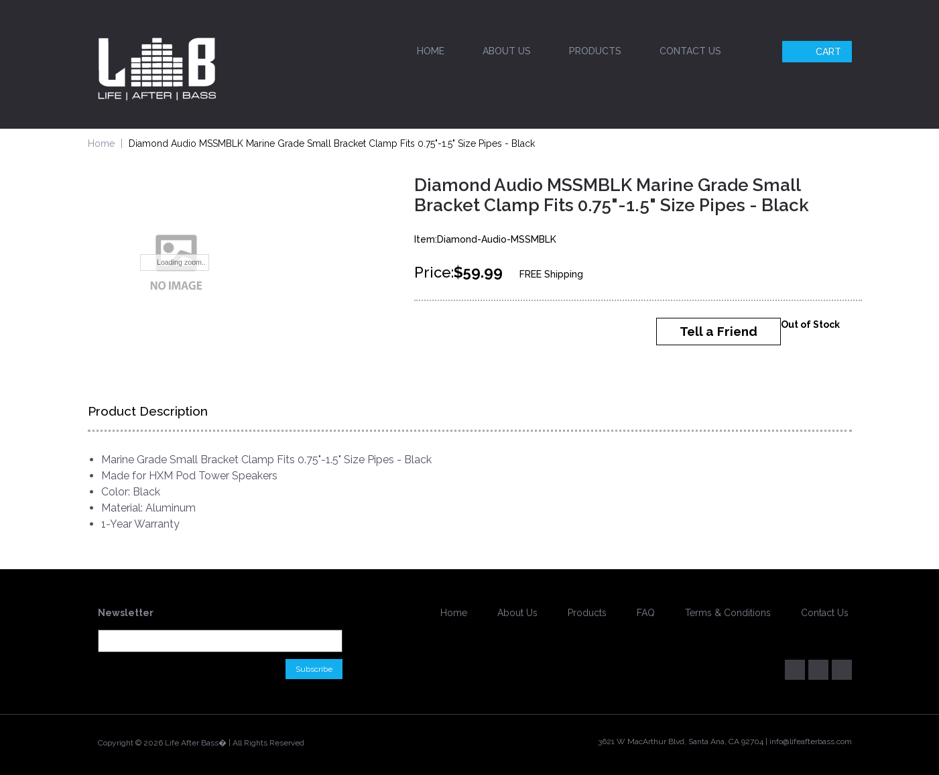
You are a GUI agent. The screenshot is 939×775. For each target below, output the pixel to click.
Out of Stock (810, 324)
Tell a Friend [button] (718, 331)
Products (595, 51)
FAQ (646, 612)
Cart (818, 52)
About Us (507, 51)
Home (430, 51)
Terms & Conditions (728, 612)
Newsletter (125, 612)
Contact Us (690, 51)
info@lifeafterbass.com (810, 741)
